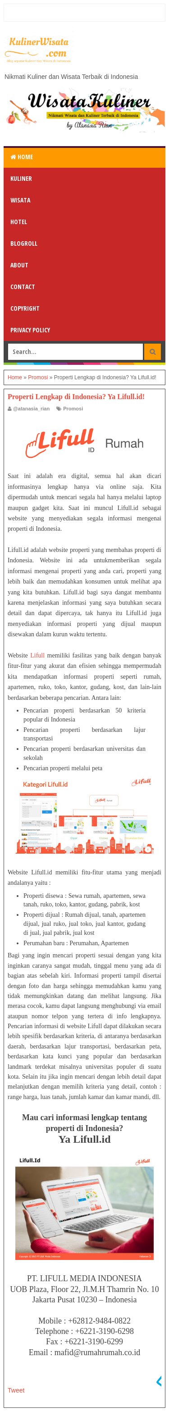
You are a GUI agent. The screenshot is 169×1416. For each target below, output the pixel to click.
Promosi (73, 408)
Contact (22, 286)
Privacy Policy (30, 330)
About (19, 265)
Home (21, 156)
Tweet (16, 1390)
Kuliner (21, 178)
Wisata (20, 200)
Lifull (37, 655)
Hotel (18, 221)
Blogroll (23, 243)
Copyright (25, 308)
